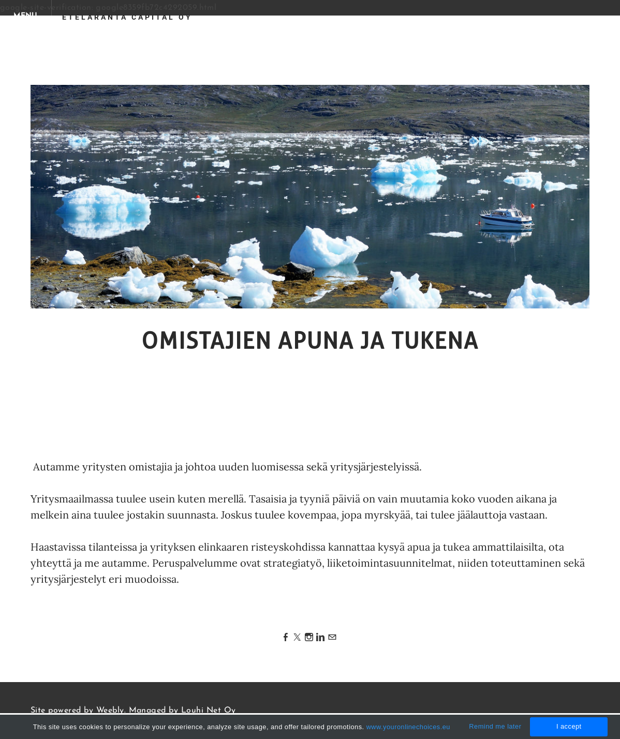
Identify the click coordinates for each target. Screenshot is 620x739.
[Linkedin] (320, 638)
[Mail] (332, 638)
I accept (569, 726)
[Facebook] (286, 638)
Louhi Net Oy (208, 710)
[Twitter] (297, 638)
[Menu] (26, 15)
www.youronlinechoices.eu (408, 727)
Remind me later (495, 726)
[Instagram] (309, 638)
